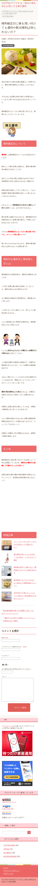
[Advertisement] (19, 508)
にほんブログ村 (7, 809)
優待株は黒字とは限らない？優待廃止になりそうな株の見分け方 (25, 570)
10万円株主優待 (8, 45)
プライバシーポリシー (11, 871)
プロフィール (8, 873)
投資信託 (7, 849)
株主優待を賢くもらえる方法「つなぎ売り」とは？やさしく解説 (25, 557)
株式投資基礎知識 (10, 856)
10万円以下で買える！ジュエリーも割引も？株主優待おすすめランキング (25, 596)
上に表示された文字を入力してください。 (17, 669)
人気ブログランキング (9, 802)
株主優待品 (8, 853)
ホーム (5, 868)
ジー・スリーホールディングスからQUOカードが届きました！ (25, 544)
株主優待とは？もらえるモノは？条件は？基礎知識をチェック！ (25, 583)
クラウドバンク (7, 726)
